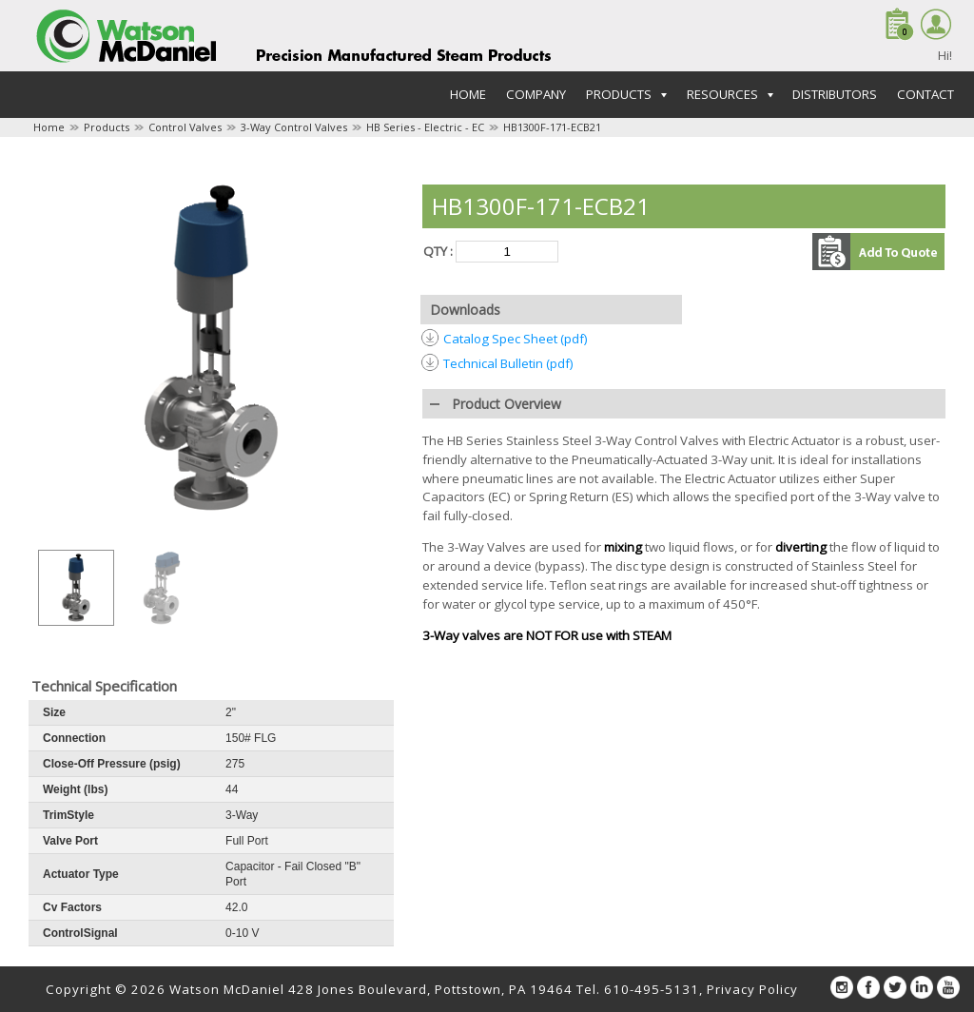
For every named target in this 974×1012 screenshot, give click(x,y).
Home (468, 94)
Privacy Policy (752, 989)
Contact (925, 94)
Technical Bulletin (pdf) (508, 363)
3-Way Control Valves (294, 127)
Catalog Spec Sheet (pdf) (515, 338)
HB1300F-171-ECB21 (552, 127)
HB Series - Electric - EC (425, 127)
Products (106, 127)
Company (536, 94)
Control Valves (185, 127)
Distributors (834, 94)
